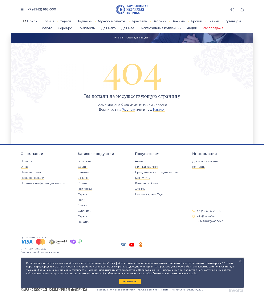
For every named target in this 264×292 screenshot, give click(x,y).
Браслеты (140, 21)
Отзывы (140, 189)
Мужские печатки (112, 21)
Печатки (83, 222)
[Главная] (132, 9)
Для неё (127, 28)
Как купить (142, 178)
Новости (26, 161)
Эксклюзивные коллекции (161, 28)
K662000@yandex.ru (211, 221)
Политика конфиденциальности (43, 183)
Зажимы (178, 21)
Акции (192, 28)
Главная (118, 37)
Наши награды (31, 172)
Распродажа (213, 28)
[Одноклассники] (140, 244)
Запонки (160, 21)
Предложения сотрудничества (156, 172)
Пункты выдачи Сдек (149, 194)
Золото (46, 28)
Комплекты (87, 28)
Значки (213, 21)
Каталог (159, 109)
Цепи (81, 200)
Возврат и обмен (146, 183)
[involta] (236, 289)
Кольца (48, 21)
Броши (196, 21)
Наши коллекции (32, 178)
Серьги (65, 21)
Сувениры (233, 21)
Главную (128, 109)
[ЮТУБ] (131, 244)
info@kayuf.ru (206, 216)
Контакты (198, 166)
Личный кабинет (146, 166)
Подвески (84, 21)
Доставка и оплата (205, 161)
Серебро (65, 28)
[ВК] (123, 244)
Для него (108, 28)
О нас (24, 166)
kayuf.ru (180, 289)
